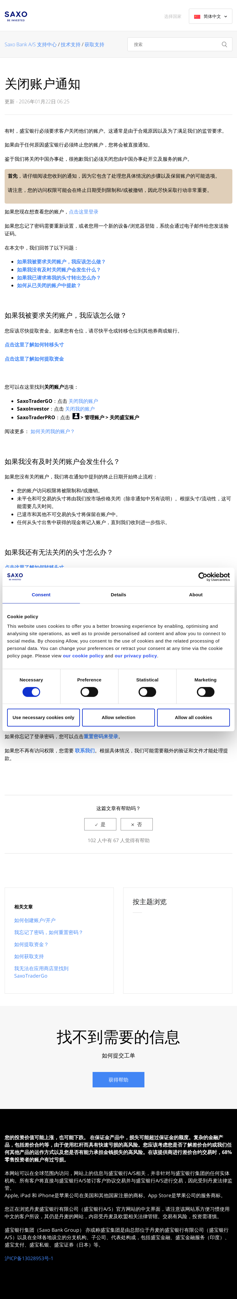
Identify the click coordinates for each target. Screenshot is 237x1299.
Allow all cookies (193, 717)
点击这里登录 (83, 211)
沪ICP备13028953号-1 (29, 1258)
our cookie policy (83, 655)
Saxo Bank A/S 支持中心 (31, 44)
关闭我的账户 (83, 401)
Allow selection (118, 717)
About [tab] (196, 594)
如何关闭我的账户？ (53, 431)
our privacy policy (136, 655)
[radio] (100, 824)
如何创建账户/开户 (35, 920)
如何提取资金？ (31, 944)
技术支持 (71, 44)
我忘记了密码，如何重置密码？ (48, 932)
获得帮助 (118, 1079)
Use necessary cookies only (43, 717)
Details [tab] (118, 594)
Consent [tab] (41, 594)
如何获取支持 (29, 956)
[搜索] (179, 44)
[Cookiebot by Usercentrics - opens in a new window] (203, 576)
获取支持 (94, 44)
